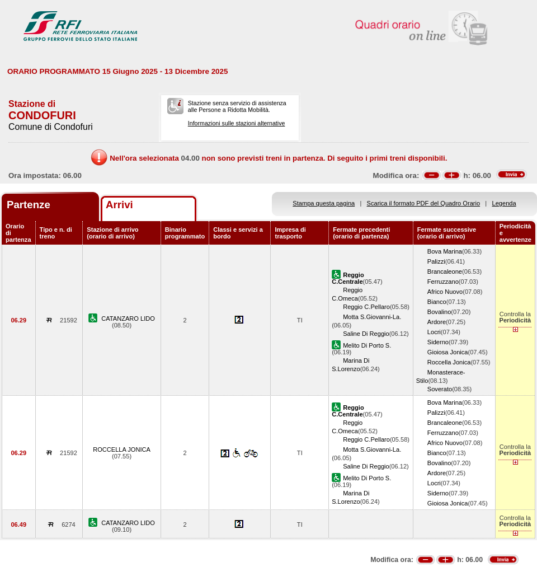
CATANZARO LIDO (128, 318)
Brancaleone (444, 271)
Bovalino (439, 311)
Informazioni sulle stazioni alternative (236, 123)
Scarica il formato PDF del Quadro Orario (424, 203)
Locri (434, 332)
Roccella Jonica (449, 362)
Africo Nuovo (445, 291)
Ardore (436, 322)
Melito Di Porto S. (367, 345)
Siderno (438, 342)
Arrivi (119, 204)
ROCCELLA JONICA (121, 449)
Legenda (504, 203)
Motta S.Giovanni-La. (372, 316)
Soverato (439, 389)
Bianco (436, 301)
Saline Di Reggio (366, 333)
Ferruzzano (443, 281)
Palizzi (436, 261)
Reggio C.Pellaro (366, 306)
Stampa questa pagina (324, 203)
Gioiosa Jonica (447, 352)
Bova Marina (444, 251)
